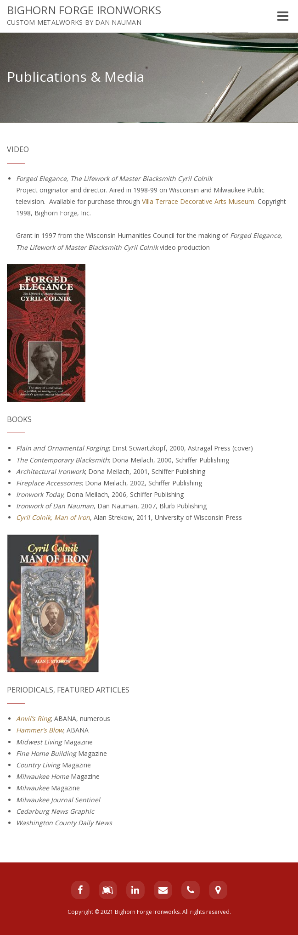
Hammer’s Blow (39, 730)
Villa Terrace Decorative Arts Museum (198, 201)
